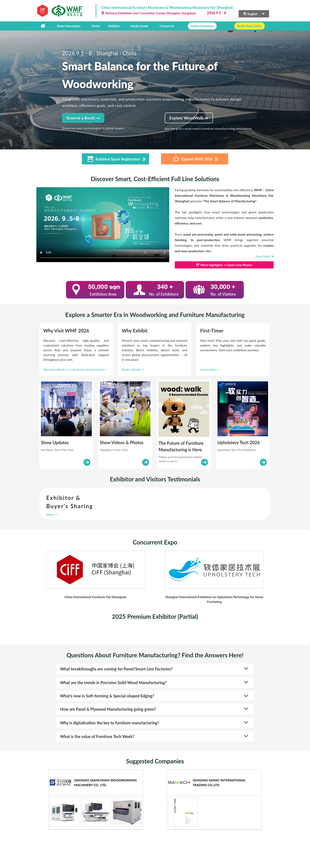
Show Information (68, 26)
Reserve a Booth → (83, 118)
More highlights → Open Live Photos (224, 265)
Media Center (140, 26)
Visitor (96, 26)
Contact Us (167, 26)
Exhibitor (114, 26)
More (52, 514)
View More (264, 256)
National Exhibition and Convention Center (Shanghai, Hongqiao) (148, 13)
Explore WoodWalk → (188, 118)
